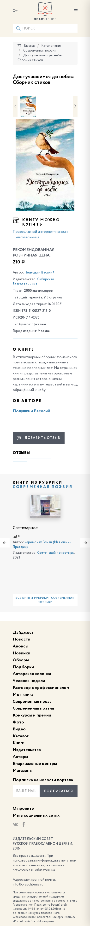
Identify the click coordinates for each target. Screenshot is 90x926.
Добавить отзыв (38, 438)
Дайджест (23, 632)
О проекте (23, 808)
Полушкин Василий (39, 272)
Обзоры (21, 660)
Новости (21, 639)
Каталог (21, 736)
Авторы (20, 757)
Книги (18, 743)
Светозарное (25, 528)
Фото (18, 722)
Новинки (21, 653)
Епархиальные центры (35, 764)
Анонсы (20, 646)
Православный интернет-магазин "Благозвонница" (40, 234)
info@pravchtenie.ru (28, 884)
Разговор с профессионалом (41, 688)
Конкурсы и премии (32, 715)
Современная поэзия (43, 487)
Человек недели (29, 681)
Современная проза (32, 701)
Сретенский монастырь (55, 552)
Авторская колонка (32, 674)
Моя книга (23, 695)
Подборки (23, 667)
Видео (19, 729)
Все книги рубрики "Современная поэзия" (45, 600)
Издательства (27, 750)
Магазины (22, 771)
